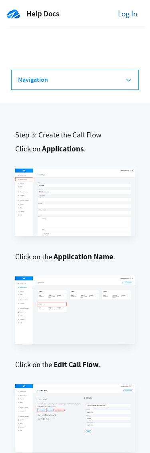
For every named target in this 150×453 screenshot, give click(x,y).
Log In (127, 14)
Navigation (75, 80)
